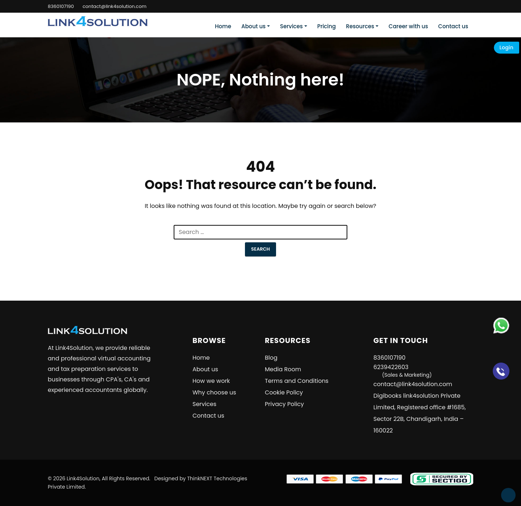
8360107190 (61, 6)
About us (253, 26)
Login (506, 47)
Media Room (283, 369)
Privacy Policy (284, 404)
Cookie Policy (284, 392)
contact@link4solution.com (114, 6)
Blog (271, 358)
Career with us (408, 26)
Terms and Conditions (297, 381)
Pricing (326, 26)
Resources (360, 26)
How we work (211, 381)
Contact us (453, 26)
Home (223, 26)
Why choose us (214, 392)
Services (291, 26)
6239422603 (402, 371)
